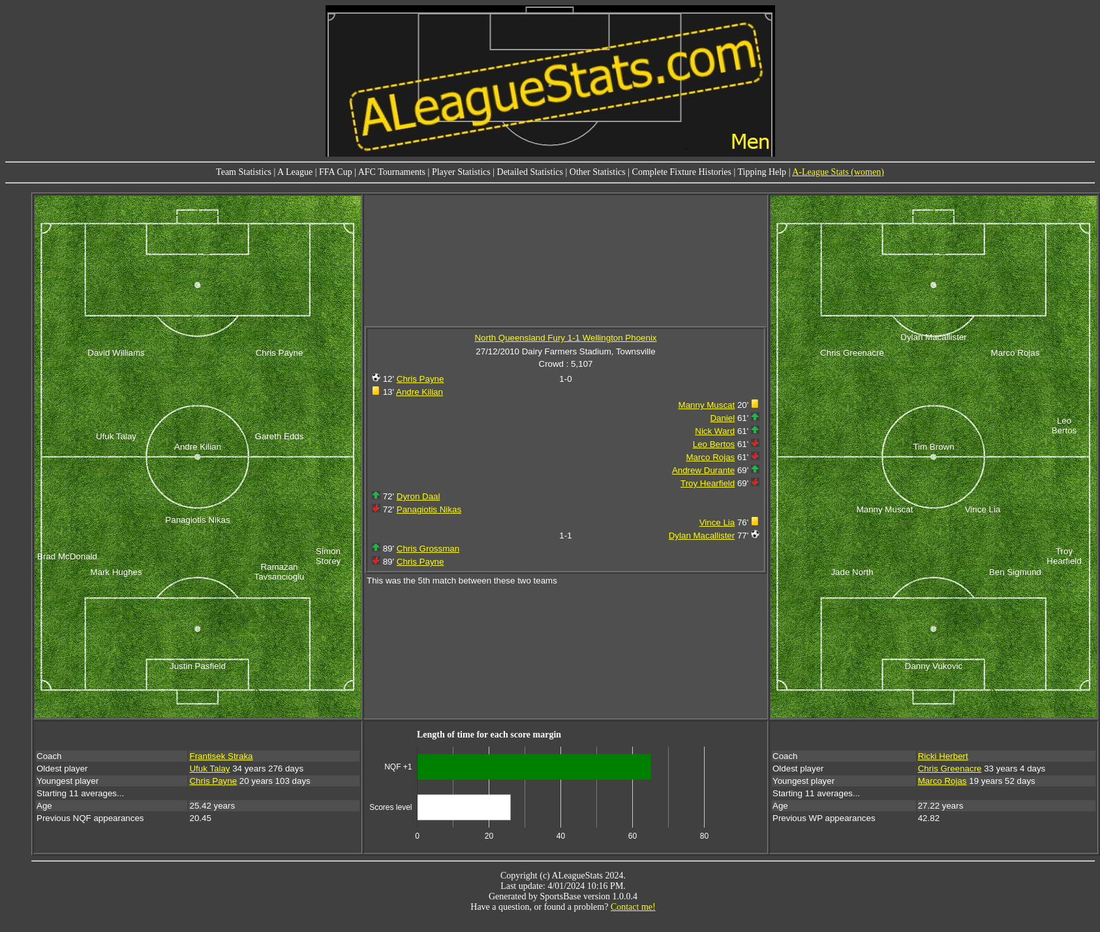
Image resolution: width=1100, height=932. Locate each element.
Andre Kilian (419, 392)
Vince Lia (717, 522)
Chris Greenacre (950, 768)
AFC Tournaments (391, 172)
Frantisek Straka (220, 756)
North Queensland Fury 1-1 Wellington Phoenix (565, 338)
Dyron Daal (418, 496)
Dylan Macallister (702, 535)
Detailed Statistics (530, 172)
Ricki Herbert (943, 756)
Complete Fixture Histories (681, 172)
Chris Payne (420, 379)
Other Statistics (598, 172)
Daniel (722, 418)
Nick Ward (715, 431)
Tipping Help (762, 172)
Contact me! (633, 907)
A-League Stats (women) (838, 172)
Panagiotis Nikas (429, 509)
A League (295, 172)
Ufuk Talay (209, 768)
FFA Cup (335, 172)
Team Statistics (243, 172)
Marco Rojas (710, 457)
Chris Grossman (428, 548)
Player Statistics (461, 172)
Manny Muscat (707, 405)
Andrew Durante (703, 470)
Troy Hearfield (707, 483)
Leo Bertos (714, 444)
